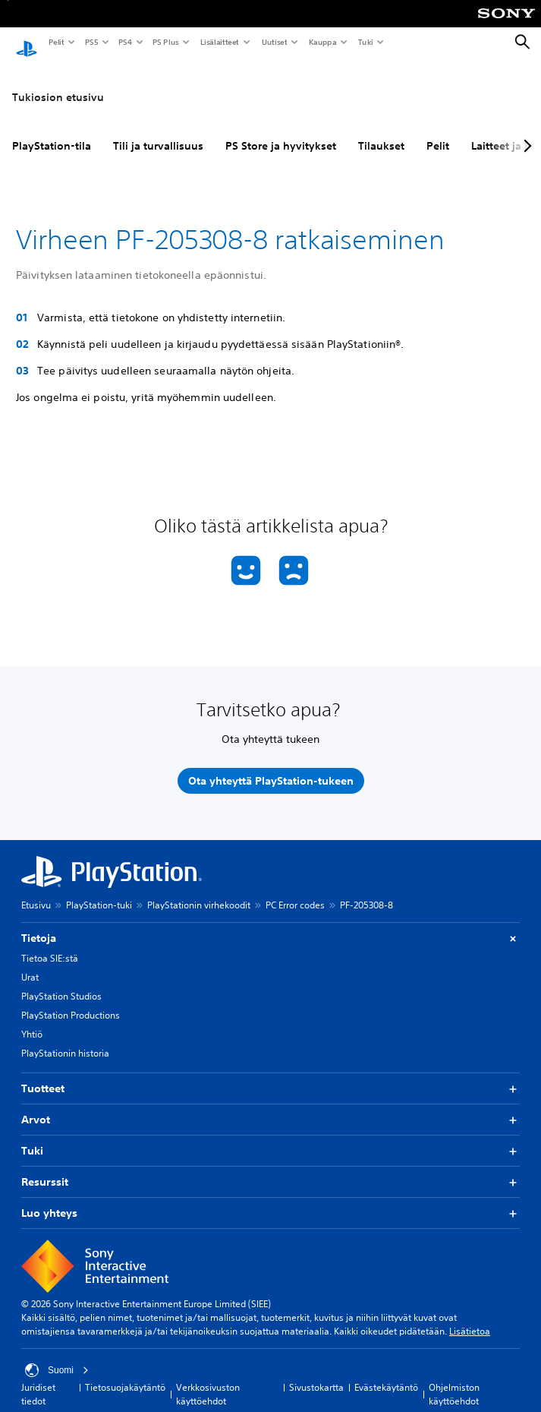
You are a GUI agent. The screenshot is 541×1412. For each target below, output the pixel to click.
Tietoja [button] (270, 924)
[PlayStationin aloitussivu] (26, 42)
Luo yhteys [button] (270, 1199)
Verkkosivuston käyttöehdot (208, 1379)
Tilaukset (381, 131)
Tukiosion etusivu (58, 83)
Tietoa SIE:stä (49, 943)
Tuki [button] (270, 1136)
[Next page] (525, 131)
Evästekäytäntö (386, 1372)
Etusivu (36, 890)
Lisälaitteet (219, 41)
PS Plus (165, 41)
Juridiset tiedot (38, 1379)
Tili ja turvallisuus (158, 131)
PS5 (90, 41)
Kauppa (322, 41)
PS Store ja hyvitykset (280, 131)
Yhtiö (31, 1019)
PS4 (124, 41)
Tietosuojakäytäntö (125, 1372)
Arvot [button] (270, 1105)
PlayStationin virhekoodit (198, 890)
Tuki (365, 41)
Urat (30, 962)
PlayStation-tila (51, 131)
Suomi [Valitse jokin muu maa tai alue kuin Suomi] (57, 1355)
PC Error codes (295, 890)
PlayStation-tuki (99, 890)
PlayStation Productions (70, 1000)
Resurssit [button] (270, 1168)
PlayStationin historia (65, 1038)
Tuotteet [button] (270, 1074)
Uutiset (274, 41)
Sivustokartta (316, 1372)
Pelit (56, 41)
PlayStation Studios (61, 981)
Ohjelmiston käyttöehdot (454, 1379)
